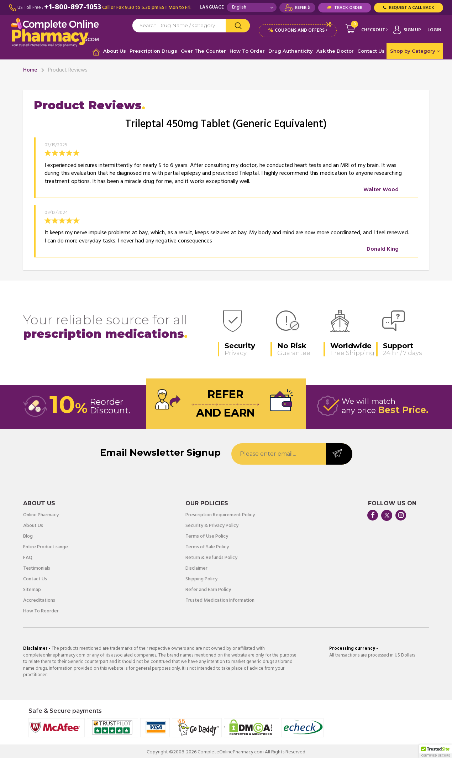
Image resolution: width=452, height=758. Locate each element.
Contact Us (371, 49)
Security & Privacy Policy (211, 523)
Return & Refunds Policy (211, 555)
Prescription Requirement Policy (220, 513)
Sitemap (32, 587)
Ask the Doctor (335, 49)
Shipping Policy (201, 577)
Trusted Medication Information (219, 598)
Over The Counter (203, 49)
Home (30, 68)
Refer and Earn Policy (208, 587)
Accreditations (39, 598)
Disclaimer (196, 566)
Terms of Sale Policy (207, 545)
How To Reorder (41, 609)
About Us (114, 49)
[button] (435, 751)
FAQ (27, 555)
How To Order (247, 49)
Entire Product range (45, 545)
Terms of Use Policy (206, 534)
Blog (28, 534)
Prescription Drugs (153, 49)
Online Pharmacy (41, 513)
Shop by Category (415, 49)
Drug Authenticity (290, 49)
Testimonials (36, 566)
